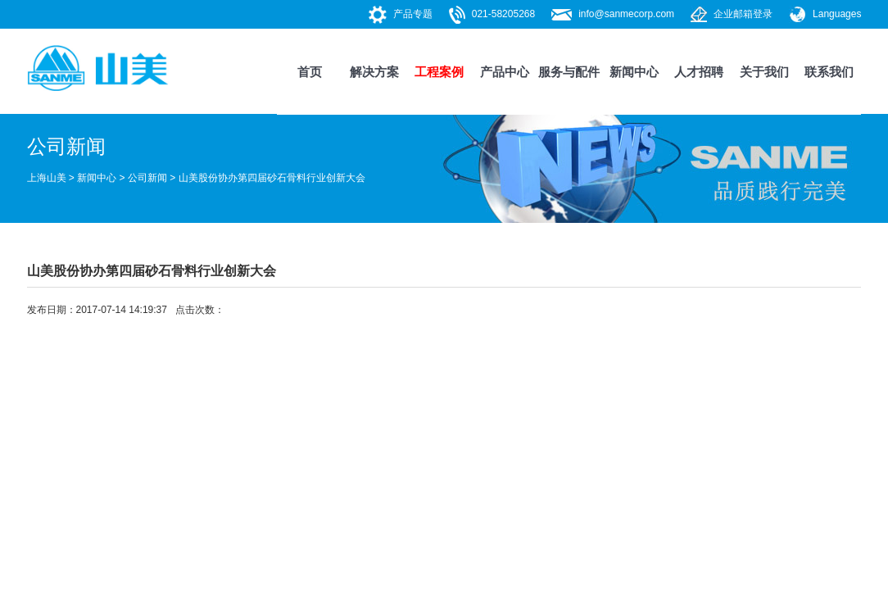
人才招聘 (698, 72)
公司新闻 (147, 178)
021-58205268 (503, 14)
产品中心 (504, 72)
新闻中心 (634, 72)
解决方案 (374, 72)
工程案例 (439, 72)
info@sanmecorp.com (626, 14)
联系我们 (829, 72)
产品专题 (413, 14)
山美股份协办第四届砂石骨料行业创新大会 (272, 178)
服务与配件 (569, 72)
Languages (837, 14)
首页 (309, 72)
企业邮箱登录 (743, 14)
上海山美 (46, 178)
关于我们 (764, 72)
